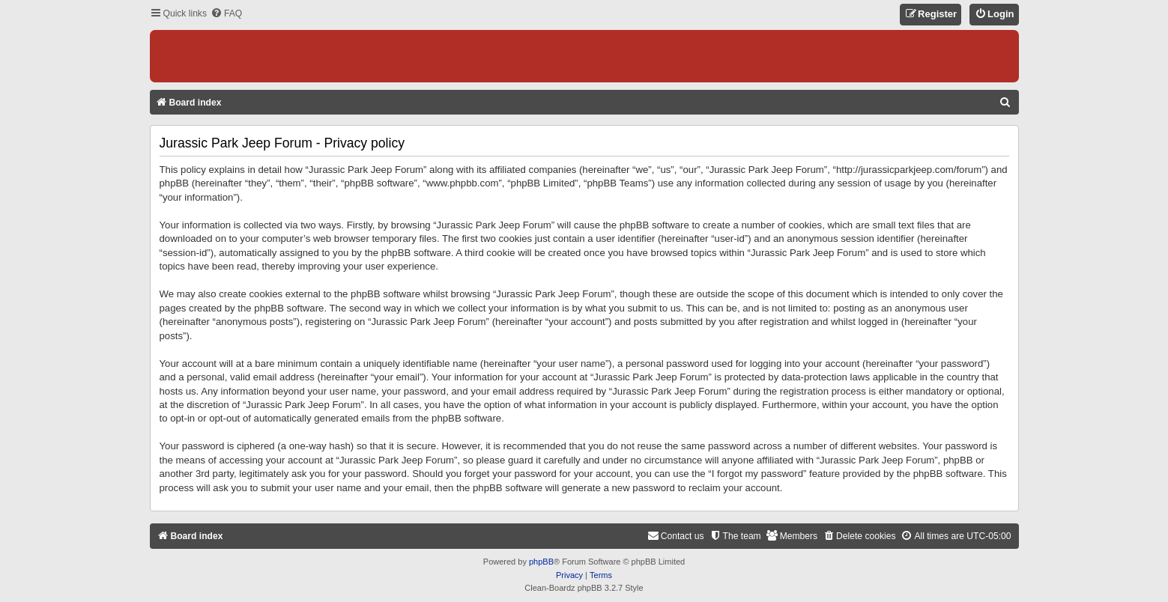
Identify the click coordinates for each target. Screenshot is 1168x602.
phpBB (541, 561)
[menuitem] (226, 14)
